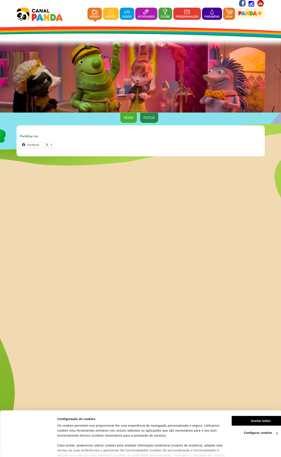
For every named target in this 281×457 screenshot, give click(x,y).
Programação (187, 14)
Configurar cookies (247, 410)
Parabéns (212, 14)
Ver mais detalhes (67, 449)
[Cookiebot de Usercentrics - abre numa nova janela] (27, 449)
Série (129, 118)
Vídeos (110, 14)
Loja (229, 14)
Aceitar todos (246, 398)
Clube (165, 14)
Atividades (146, 14)
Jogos (127, 14)
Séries (94, 14)
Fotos (149, 118)
